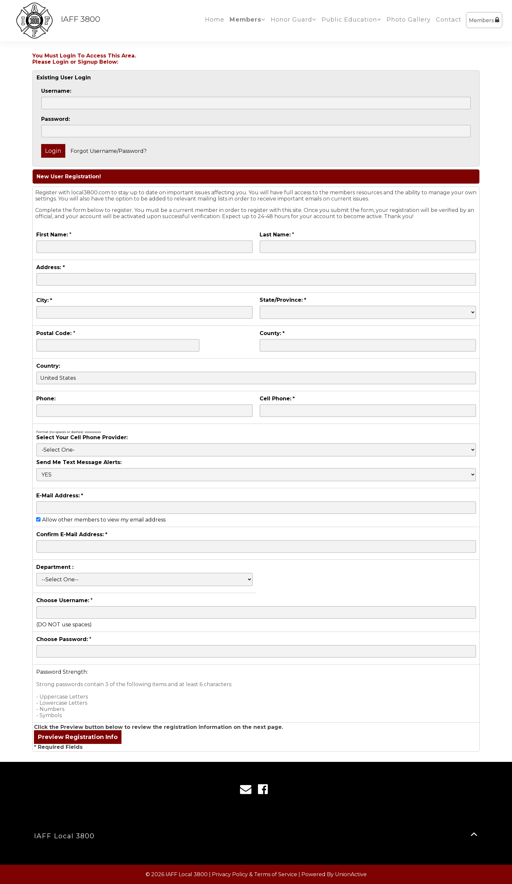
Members (484, 20)
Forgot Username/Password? (109, 151)
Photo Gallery (409, 19)
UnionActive (351, 874)
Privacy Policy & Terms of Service (254, 874)
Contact (448, 19)
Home (214, 19)
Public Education (351, 19)
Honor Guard (293, 19)
